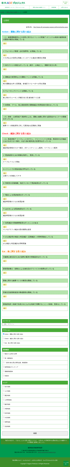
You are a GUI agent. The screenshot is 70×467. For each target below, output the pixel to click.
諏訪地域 (6, 395)
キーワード (6, 321)
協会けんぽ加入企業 (10, 354)
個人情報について (17, 460)
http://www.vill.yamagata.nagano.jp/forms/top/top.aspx (50, 27)
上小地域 (6, 391)
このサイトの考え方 (37, 460)
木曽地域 (6, 408)
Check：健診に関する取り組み (13, 338)
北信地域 (6, 426)
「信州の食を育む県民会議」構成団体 (15, 362)
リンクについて (27, 460)
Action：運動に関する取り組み (13, 334)
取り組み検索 (65, 2)
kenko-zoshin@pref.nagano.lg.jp (47, 452)
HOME (2, 12)
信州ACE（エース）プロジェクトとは (14, 7)
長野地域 (6, 422)
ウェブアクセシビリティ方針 (50, 460)
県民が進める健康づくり (39, 7)
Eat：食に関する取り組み (11, 343)
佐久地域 (6, 386)
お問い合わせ (64, 7)
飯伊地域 (6, 404)
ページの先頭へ (66, 463)
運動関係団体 (8, 371)
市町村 (6, 376)
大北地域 (6, 417)
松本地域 (6, 413)
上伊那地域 (7, 400)
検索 (35, 433)
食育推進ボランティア (10, 367)
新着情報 (54, 7)
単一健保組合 (8, 358)
